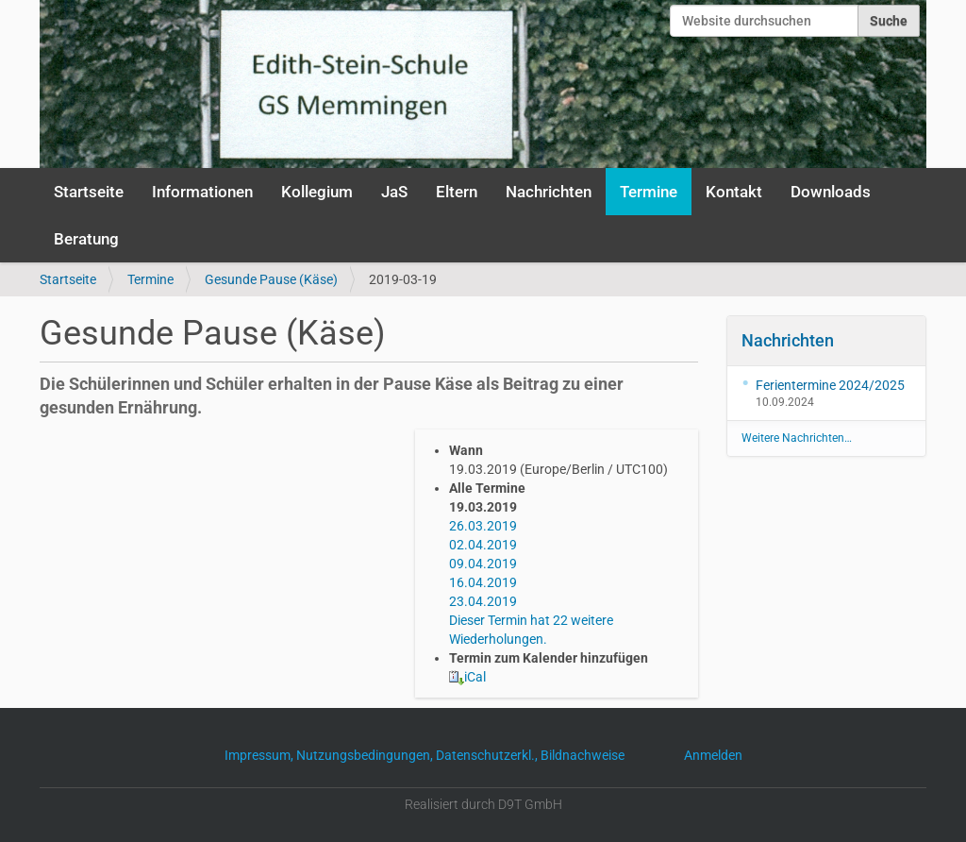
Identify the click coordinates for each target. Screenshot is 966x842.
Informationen (202, 191)
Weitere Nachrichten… (796, 438)
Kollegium (317, 191)
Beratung (86, 238)
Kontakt (734, 191)
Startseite (89, 191)
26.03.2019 (483, 525)
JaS (394, 191)
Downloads (831, 191)
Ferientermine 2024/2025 (830, 385)
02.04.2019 (483, 544)
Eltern (456, 191)
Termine (648, 191)
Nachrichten (548, 191)
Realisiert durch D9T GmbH (483, 804)
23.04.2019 (483, 601)
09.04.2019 (483, 563)
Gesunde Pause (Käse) (271, 279)
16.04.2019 (483, 582)
